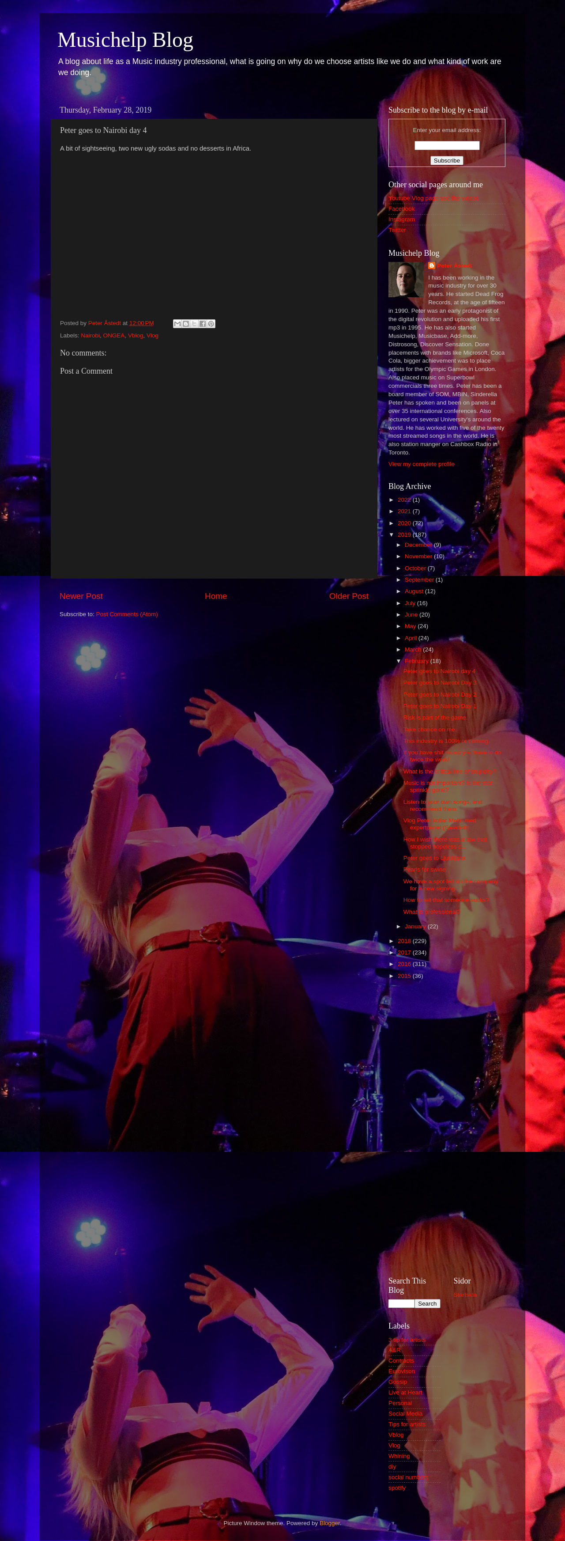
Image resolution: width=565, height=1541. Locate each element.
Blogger (330, 1523)
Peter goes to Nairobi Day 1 (440, 706)
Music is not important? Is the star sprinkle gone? (448, 786)
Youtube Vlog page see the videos (433, 198)
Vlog (152, 335)
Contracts (401, 1360)
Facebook (401, 208)
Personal (400, 1403)
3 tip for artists (407, 1340)
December (419, 544)
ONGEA (114, 335)
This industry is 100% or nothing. (446, 741)
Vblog (135, 335)
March (414, 649)
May (411, 626)
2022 (405, 499)
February (417, 661)
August (415, 591)
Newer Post (81, 596)
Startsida (465, 1294)
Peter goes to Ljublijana (434, 858)
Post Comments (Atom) (127, 614)
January (416, 926)
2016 (405, 964)
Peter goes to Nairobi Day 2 (440, 694)
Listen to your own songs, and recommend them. (442, 805)
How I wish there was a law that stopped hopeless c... (445, 843)
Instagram (401, 219)
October (416, 568)
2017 (405, 952)
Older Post (349, 596)
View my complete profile (421, 464)
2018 (405, 941)
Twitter (397, 230)
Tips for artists (407, 1424)
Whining (399, 1456)
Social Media (405, 1413)
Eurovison (401, 1371)
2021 (405, 511)
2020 (405, 523)
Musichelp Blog (125, 39)
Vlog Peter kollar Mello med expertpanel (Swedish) (439, 824)
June (412, 614)
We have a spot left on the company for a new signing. (450, 885)
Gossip (397, 1381)
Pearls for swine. (425, 869)
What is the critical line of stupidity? (449, 771)
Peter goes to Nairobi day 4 (439, 671)
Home (216, 596)
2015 (405, 976)
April (411, 638)
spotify (397, 1487)
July (411, 603)
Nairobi (90, 335)
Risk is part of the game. (435, 717)
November (419, 556)
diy (392, 1466)
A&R (394, 1350)
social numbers (408, 1477)
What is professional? (431, 912)
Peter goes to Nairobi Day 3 (440, 682)
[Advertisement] (446, 1126)
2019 (405, 534)
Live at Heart (405, 1392)
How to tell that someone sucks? (446, 900)
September (420, 579)
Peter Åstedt (454, 265)
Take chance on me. (430, 729)
